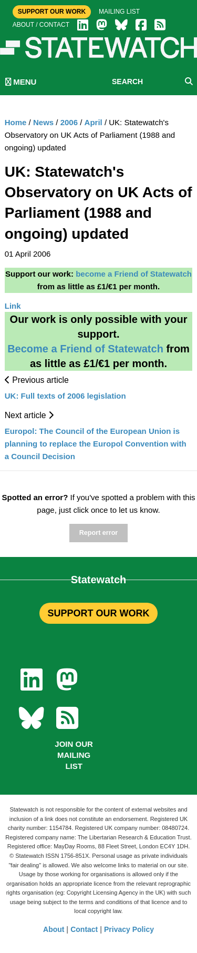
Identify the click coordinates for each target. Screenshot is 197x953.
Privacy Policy (129, 929)
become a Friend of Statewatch (134, 273)
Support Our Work (52, 11)
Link (13, 305)
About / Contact (41, 24)
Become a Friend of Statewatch (85, 348)
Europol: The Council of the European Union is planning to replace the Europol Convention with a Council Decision (95, 444)
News (43, 122)
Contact (84, 929)
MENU (20, 81)
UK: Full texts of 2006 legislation (65, 395)
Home (16, 122)
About (53, 929)
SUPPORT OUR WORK (98, 613)
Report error (98, 532)
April (93, 122)
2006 (69, 122)
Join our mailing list (74, 754)
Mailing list (119, 11)
